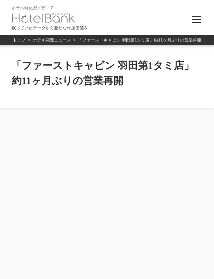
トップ (19, 40)
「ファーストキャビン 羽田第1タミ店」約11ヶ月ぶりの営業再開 (139, 40)
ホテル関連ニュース (52, 40)
